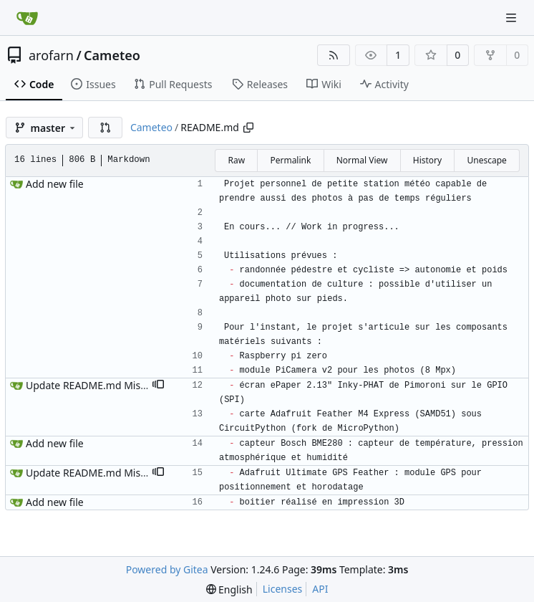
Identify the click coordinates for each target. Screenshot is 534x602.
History (427, 160)
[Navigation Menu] (512, 17)
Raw (236, 160)
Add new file (55, 184)
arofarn (51, 55)
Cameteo (112, 55)
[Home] (27, 18)
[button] (105, 127)
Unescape (486, 160)
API (320, 589)
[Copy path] (248, 128)
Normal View (362, 160)
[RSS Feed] (333, 55)
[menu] (229, 589)
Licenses (283, 589)
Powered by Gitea (167, 569)
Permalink (290, 160)
